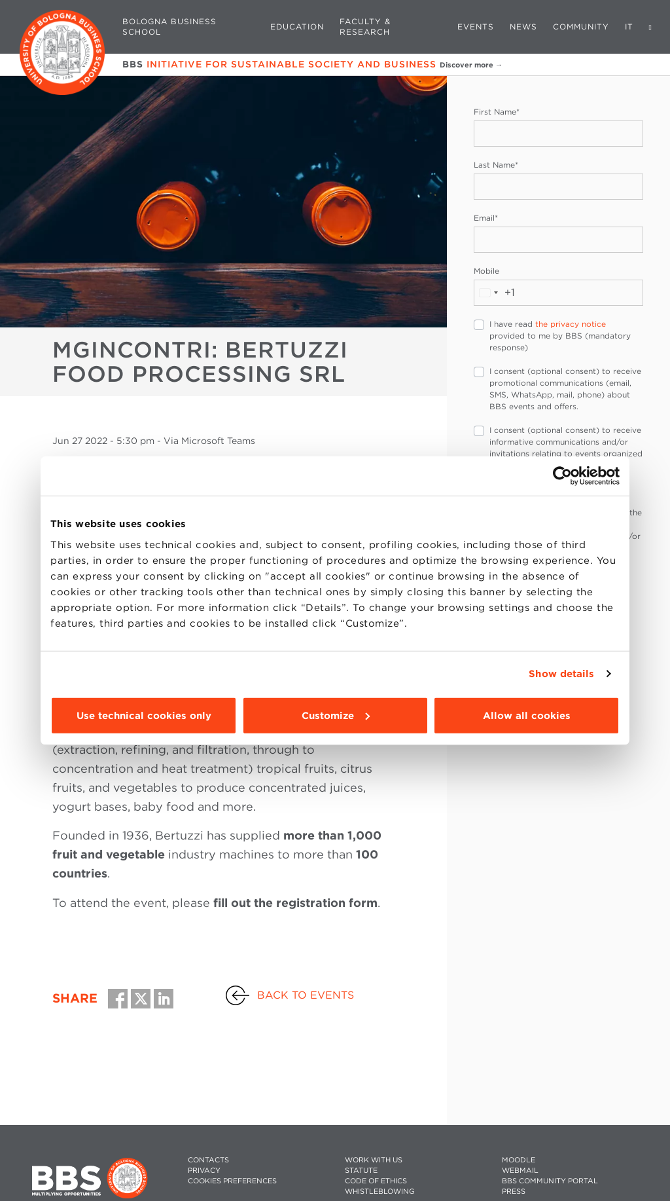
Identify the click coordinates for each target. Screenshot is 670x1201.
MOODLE (518, 1160)
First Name (497, 112)
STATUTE (361, 1170)
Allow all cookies (527, 715)
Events (475, 26)
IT (629, 26)
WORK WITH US (373, 1160)
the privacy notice (570, 324)
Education (297, 26)
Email (486, 218)
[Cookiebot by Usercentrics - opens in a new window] (562, 476)
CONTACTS (208, 1160)
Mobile (486, 271)
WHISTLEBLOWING (380, 1191)
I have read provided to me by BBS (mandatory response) (560, 335)
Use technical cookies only (144, 715)
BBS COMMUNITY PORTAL (550, 1181)
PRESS (513, 1191)
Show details (561, 674)
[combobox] (494, 292)
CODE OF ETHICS (376, 1181)
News (523, 26)
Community (581, 26)
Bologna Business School (169, 26)
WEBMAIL (520, 1170)
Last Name (496, 165)
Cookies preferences (232, 1181)
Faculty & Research (365, 26)
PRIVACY (204, 1170)
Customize (336, 715)
